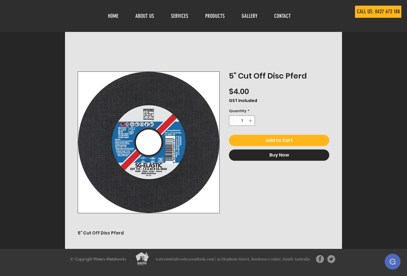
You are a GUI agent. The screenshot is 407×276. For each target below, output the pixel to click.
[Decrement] (233, 120)
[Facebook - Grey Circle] (320, 259)
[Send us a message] (392, 261)
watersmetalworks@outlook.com (184, 259)
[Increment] (251, 120)
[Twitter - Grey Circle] (331, 259)
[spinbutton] (242, 120)
